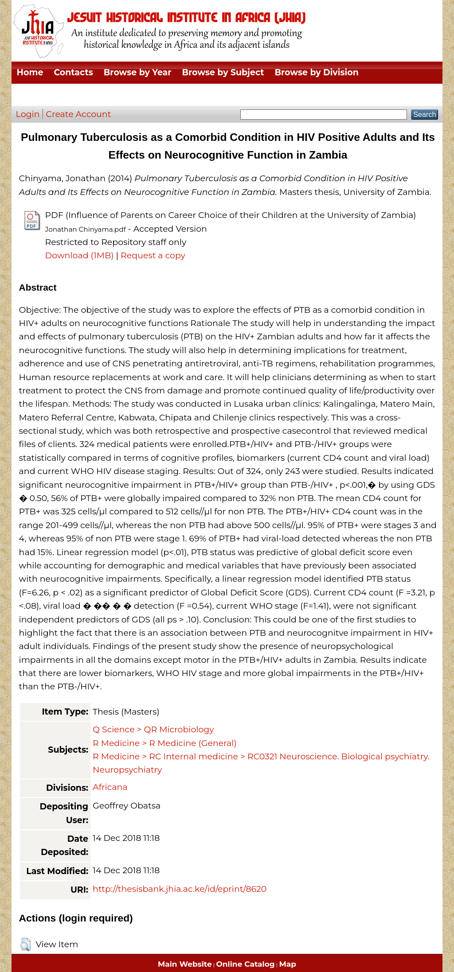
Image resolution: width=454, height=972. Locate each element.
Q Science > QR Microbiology (153, 729)
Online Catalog (245, 964)
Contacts (73, 72)
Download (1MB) (79, 255)
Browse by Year (138, 72)
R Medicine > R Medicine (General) (165, 743)
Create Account (78, 114)
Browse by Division (317, 72)
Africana (110, 787)
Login (28, 114)
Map (287, 964)
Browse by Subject (223, 72)
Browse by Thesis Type (67, 94)
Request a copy (153, 255)
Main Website (185, 964)
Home (30, 72)
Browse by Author (167, 94)
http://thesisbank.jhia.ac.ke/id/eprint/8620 (179, 889)
